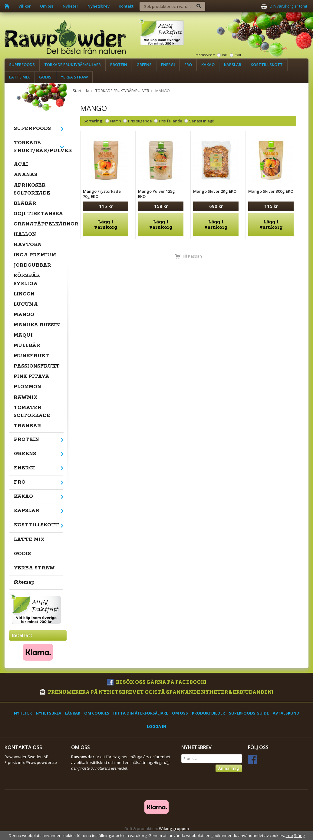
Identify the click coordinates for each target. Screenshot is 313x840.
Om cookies (96, 713)
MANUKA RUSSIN (37, 325)
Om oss (47, 6)
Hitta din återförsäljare (140, 713)
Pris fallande (170, 121)
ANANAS (25, 175)
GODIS (45, 77)
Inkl (225, 54)
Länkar (72, 713)
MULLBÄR (27, 345)
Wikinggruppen (174, 828)
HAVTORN (28, 245)
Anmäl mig (228, 768)
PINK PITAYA (31, 376)
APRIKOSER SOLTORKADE (32, 189)
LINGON (24, 294)
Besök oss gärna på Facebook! (156, 682)
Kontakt (126, 6)
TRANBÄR (27, 426)
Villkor (24, 6)
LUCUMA (26, 304)
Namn (115, 121)
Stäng (299, 835)
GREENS (144, 64)
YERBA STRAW (74, 77)
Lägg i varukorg (105, 225)
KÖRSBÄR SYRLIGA (27, 279)
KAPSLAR (232, 64)
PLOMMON (27, 387)
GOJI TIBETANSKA (38, 214)
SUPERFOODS (22, 64)
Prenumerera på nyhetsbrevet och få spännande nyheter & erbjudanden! (156, 692)
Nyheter (70, 6)
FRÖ (188, 64)
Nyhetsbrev (98, 6)
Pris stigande (140, 121)
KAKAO (208, 64)
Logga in (156, 726)
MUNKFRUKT (31, 356)
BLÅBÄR (25, 203)
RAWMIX (26, 397)
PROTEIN (118, 64)
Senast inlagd (201, 121)
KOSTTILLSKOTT (267, 64)
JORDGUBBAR (32, 265)
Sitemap (24, 582)
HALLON (25, 234)
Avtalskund (286, 713)
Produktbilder (208, 713)
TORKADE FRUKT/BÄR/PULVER (72, 64)
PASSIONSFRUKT (37, 366)
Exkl (238, 54)
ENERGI (168, 64)
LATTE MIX (19, 77)
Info (289, 835)
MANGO (24, 315)
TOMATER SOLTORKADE (32, 412)
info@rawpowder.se (37, 762)
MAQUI (23, 335)
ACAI (21, 164)
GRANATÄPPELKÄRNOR (39, 224)
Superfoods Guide (249, 713)
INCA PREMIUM (35, 255)
